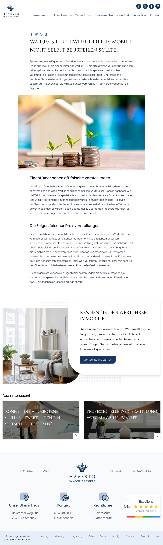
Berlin (103, 536)
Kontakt (155, 15)
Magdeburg (76, 536)
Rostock (145, 536)
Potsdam (130, 536)
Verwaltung (140, 15)
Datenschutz (103, 518)
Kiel (157, 536)
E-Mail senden (63, 518)
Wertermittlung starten (98, 359)
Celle (91, 536)
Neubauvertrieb (119, 15)
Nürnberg (59, 536)
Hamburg (43, 536)
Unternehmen (40, 15)
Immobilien (63, 15)
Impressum (103, 513)
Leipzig (115, 536)
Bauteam (101, 15)
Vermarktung (83, 15)
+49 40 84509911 (63, 513)
